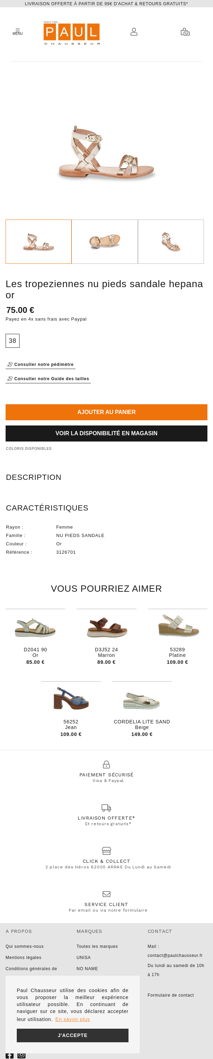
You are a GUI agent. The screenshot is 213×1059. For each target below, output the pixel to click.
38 (12, 340)
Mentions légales (24, 957)
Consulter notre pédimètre (40, 364)
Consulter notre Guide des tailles (48, 378)
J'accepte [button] (72, 1035)
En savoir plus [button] (73, 1019)
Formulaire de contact (171, 995)
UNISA (83, 957)
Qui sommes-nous (25, 946)
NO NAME (87, 968)
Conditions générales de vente (31, 973)
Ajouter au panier (106, 412)
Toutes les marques (97, 946)
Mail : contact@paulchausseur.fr (175, 951)
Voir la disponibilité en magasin (106, 433)
